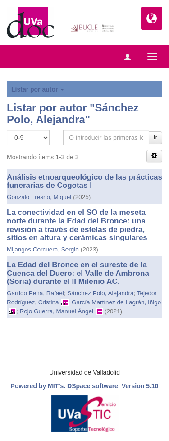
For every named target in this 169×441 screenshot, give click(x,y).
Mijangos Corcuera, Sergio (43, 249)
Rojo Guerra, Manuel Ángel (57, 311)
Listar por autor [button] (37, 89)
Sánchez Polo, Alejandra (100, 293)
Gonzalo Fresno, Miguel (39, 197)
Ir (155, 137)
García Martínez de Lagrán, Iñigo (116, 302)
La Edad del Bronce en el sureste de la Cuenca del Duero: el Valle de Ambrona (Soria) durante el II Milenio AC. (78, 273)
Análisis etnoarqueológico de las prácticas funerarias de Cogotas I (84, 181)
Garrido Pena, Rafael (35, 293)
